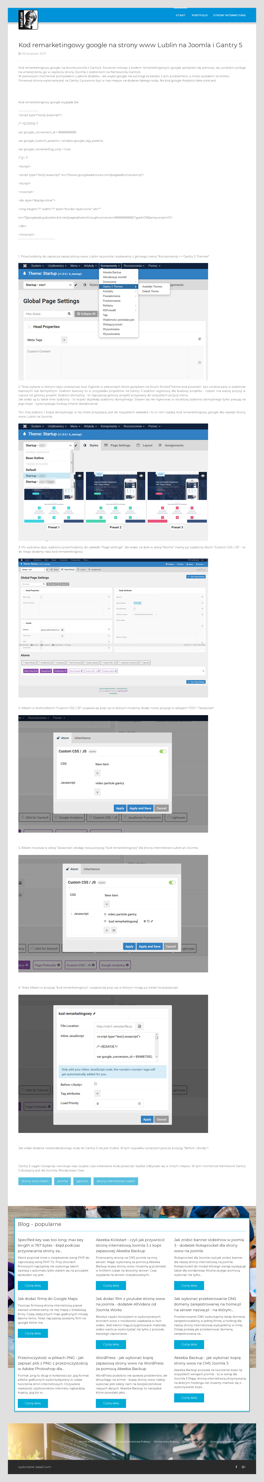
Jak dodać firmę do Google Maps (48, 1298)
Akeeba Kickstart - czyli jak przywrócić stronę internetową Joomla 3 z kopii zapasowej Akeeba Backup (130, 1245)
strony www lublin (35, 1181)
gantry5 (82, 1181)
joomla (63, 1181)
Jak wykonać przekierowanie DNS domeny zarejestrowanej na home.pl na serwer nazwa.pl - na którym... (207, 1304)
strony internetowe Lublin (116, 1181)
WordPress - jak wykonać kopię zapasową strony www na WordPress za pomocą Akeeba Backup (130, 1363)
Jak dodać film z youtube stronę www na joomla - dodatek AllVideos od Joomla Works (130, 1304)
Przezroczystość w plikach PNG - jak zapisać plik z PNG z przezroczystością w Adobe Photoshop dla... (53, 1363)
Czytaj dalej (33, 1285)
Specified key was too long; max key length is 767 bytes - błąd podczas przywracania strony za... (50, 1245)
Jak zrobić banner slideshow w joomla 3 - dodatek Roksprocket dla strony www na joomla (209, 1245)
